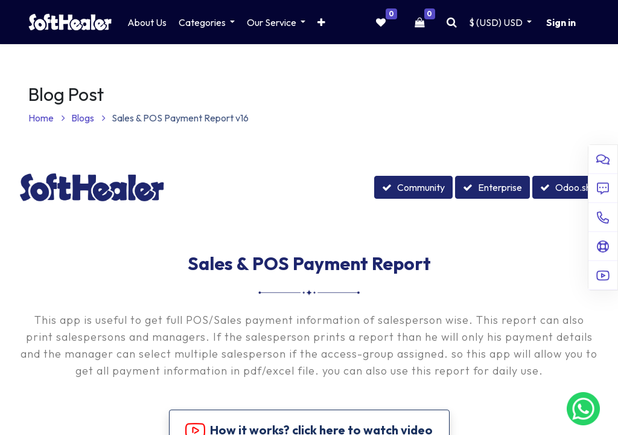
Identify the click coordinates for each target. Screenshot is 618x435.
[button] (321, 22)
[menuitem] (147, 22)
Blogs (88, 118)
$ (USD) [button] (496, 22)
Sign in (561, 22)
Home (46, 118)
